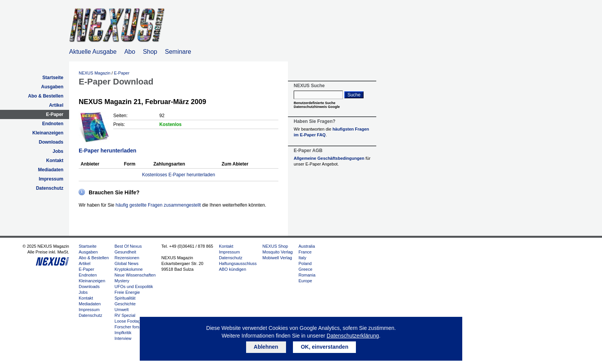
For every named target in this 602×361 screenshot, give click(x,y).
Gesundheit (125, 252)
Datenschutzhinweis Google (317, 107)
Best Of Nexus (128, 246)
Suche (354, 95)
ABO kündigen (232, 269)
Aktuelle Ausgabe (93, 51)
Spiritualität (124, 298)
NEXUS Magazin (95, 73)
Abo (129, 51)
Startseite (52, 77)
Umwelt (121, 309)
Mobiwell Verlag (277, 257)
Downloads (51, 142)
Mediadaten (50, 169)
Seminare (178, 51)
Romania (306, 275)
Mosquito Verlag (278, 252)
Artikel (56, 105)
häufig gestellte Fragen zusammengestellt (158, 205)
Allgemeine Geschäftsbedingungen (329, 158)
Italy (302, 257)
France (304, 252)
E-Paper (54, 114)
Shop (150, 51)
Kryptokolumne (128, 269)
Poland (304, 263)
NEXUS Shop (275, 246)
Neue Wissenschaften (134, 275)
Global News (126, 263)
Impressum (51, 179)
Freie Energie (127, 292)
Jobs (58, 151)
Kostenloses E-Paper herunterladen (178, 174)
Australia (306, 246)
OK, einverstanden (324, 347)
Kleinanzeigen (47, 133)
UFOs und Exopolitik (133, 286)
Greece (305, 269)
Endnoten (52, 123)
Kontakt (54, 160)
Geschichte (125, 303)
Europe (305, 280)
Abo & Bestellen (45, 96)
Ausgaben (52, 86)
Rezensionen (126, 257)
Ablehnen (266, 347)
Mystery (121, 280)
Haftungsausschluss (237, 263)
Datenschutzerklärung (353, 336)
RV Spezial (124, 315)
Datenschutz (49, 188)
